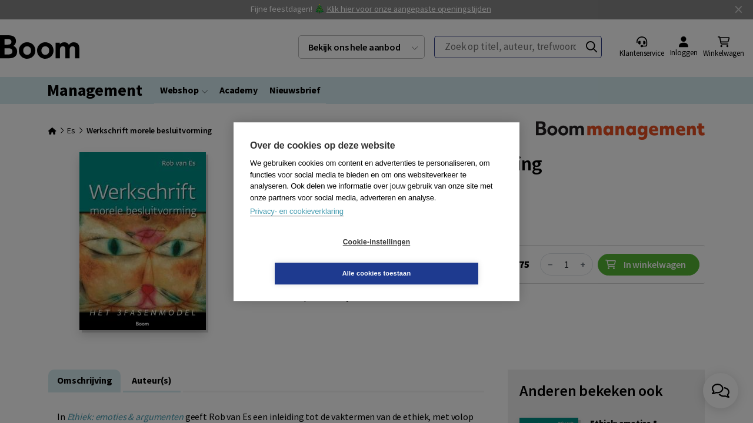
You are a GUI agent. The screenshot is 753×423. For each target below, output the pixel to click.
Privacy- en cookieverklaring (297, 227)
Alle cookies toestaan (446, 257)
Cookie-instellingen (306, 258)
